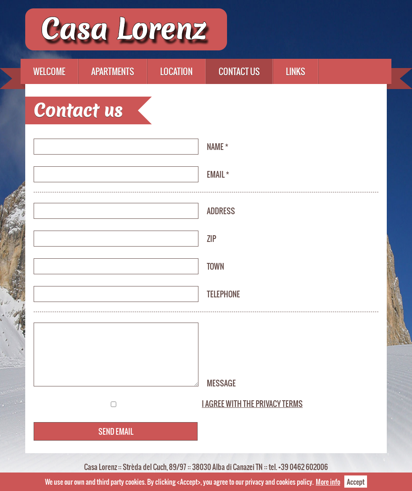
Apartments (112, 71)
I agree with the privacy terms (252, 403)
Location (176, 71)
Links (295, 71)
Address (221, 210)
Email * (218, 174)
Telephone (223, 294)
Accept (355, 481)
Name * (217, 146)
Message (221, 383)
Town (215, 266)
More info (328, 481)
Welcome (49, 71)
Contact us (239, 71)
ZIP (211, 238)
